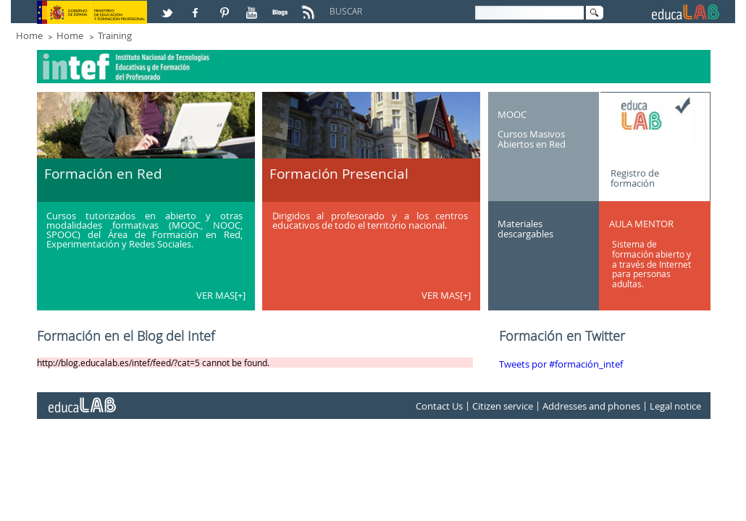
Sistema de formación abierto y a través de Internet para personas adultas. (651, 263)
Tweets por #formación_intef (561, 363)
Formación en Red (103, 173)
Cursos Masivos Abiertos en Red (532, 139)
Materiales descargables (525, 228)
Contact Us (439, 405)
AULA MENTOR (641, 223)
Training (115, 35)
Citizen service (502, 405)
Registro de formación (635, 177)
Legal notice (675, 405)
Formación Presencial (338, 173)
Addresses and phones (591, 405)
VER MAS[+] (221, 295)
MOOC (512, 113)
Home (29, 35)
